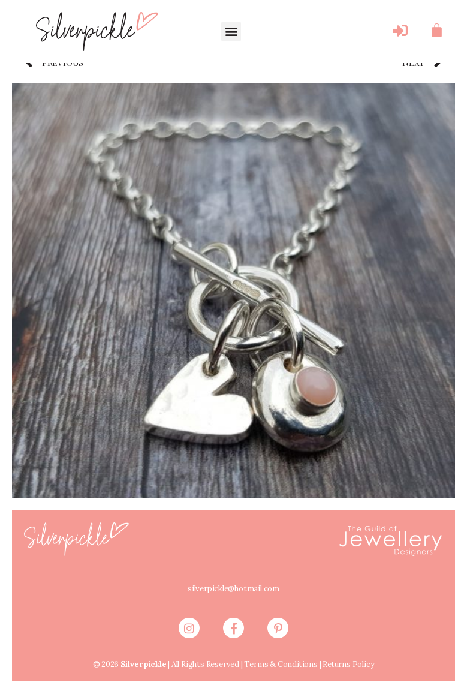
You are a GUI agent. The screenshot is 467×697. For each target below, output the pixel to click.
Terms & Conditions (279, 674)
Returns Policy (351, 674)
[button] (231, 31)
